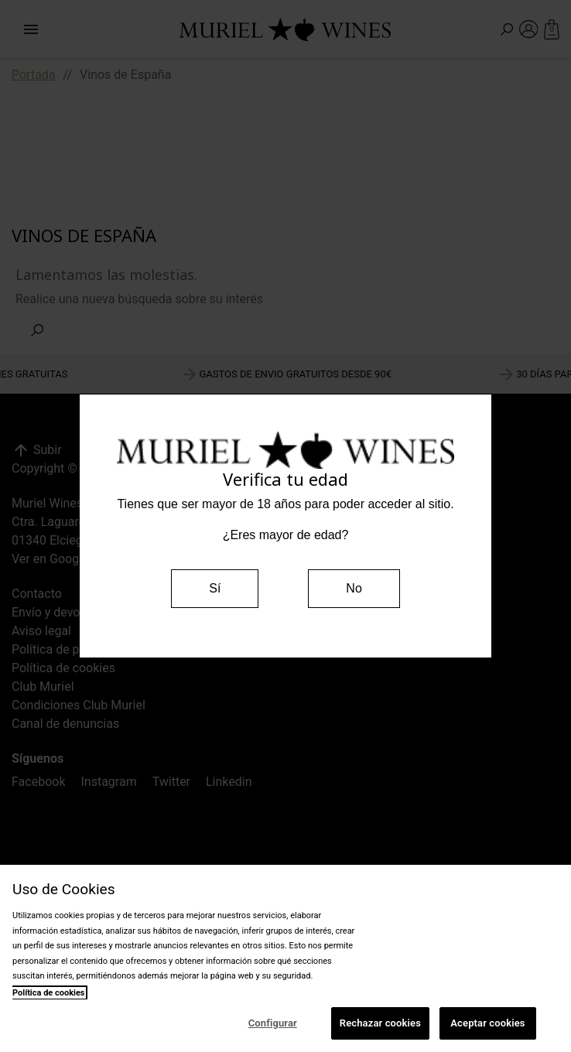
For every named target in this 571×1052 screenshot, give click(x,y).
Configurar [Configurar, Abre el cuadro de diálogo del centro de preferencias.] (272, 1023)
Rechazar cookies (380, 1023)
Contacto (37, 593)
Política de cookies (63, 668)
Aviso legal (41, 630)
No (353, 588)
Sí (215, 588)
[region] (285, 958)
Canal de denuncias (65, 723)
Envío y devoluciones (69, 612)
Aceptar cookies (487, 1023)
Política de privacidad (70, 649)
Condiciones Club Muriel (78, 705)
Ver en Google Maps (67, 559)
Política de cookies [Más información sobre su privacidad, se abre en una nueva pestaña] (48, 993)
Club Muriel (43, 686)
